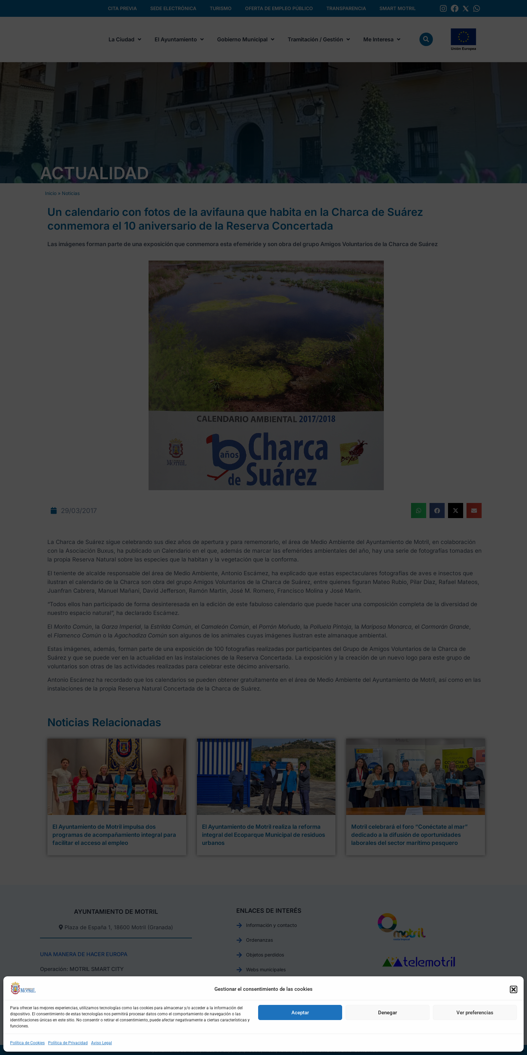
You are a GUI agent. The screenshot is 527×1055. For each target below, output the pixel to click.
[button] (513, 989)
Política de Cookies (27, 1043)
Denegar (387, 1013)
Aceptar (300, 1013)
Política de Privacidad (68, 1043)
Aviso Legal (101, 1043)
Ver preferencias (474, 1013)
